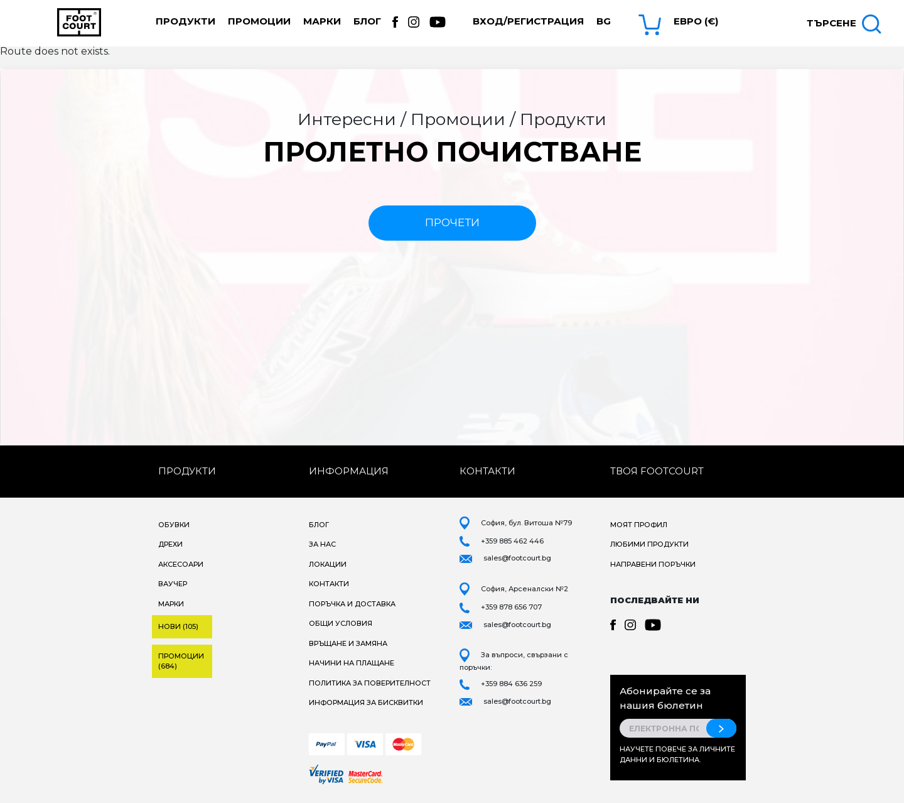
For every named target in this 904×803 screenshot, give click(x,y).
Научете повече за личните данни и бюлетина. (677, 754)
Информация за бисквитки (366, 702)
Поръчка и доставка (352, 603)
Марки (322, 21)
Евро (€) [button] (696, 21)
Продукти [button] (185, 21)
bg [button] (603, 21)
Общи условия (340, 623)
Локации (328, 564)
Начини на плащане (351, 662)
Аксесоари (180, 564)
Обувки (174, 524)
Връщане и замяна (348, 643)
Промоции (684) (181, 661)
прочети (452, 222)
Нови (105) (178, 626)
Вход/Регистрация (528, 21)
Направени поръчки (653, 564)
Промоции (259, 21)
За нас (322, 544)
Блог (367, 21)
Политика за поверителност (370, 683)
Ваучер (172, 583)
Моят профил (638, 524)
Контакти (329, 583)
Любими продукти (649, 544)
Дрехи (170, 544)
